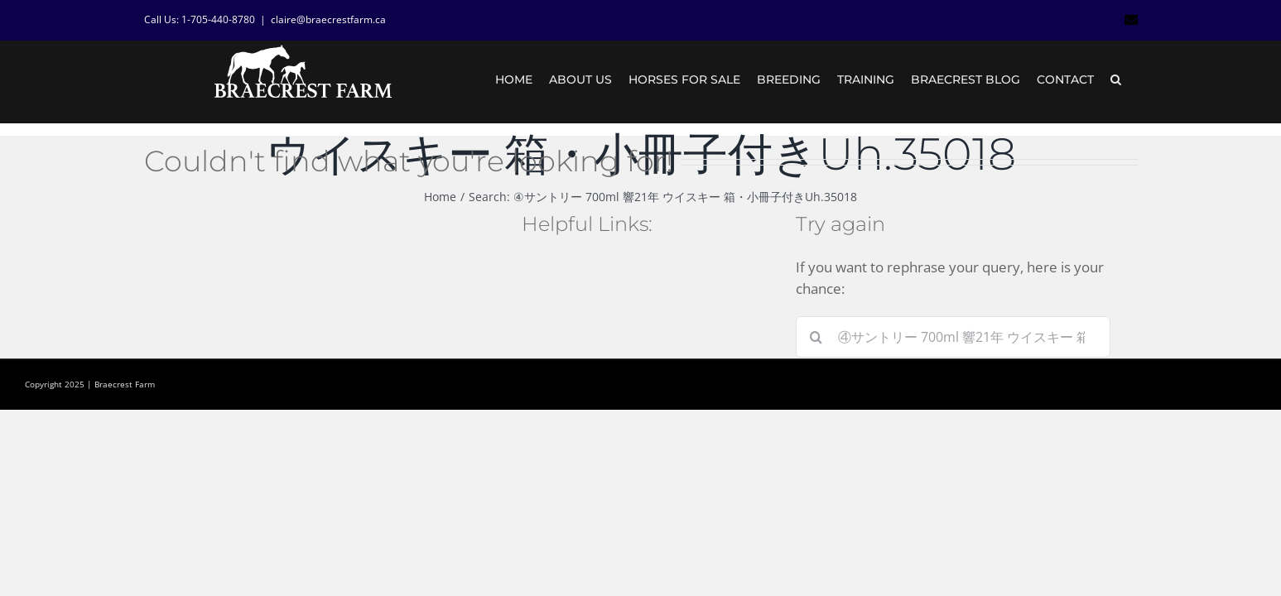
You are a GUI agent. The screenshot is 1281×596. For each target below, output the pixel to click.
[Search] (816, 337)
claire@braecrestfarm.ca (328, 19)
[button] (1132, 79)
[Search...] (953, 337)
